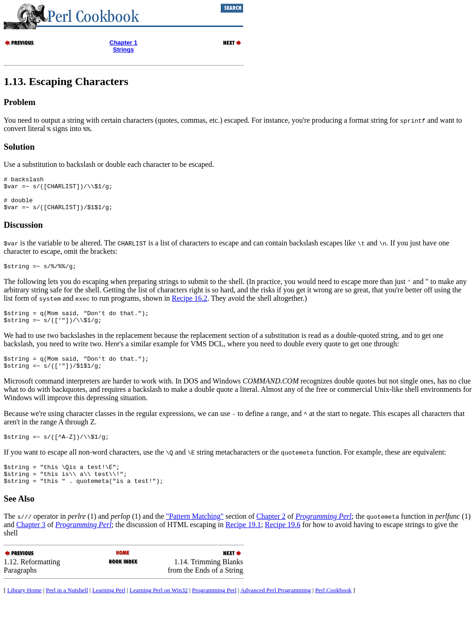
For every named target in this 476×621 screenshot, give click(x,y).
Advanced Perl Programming (275, 609)
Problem (19, 102)
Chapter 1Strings (124, 46)
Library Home (24, 609)
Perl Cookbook (333, 609)
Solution (19, 147)
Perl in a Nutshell (67, 609)
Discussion (23, 232)
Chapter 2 (271, 536)
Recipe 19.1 (243, 544)
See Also (19, 518)
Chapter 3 (31, 544)
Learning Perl (108, 609)
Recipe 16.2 (189, 306)
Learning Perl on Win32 (159, 609)
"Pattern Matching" (195, 536)
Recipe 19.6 (282, 544)
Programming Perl (214, 609)
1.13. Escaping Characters (66, 81)
